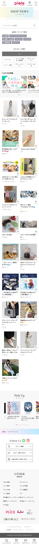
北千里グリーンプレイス (27, 501)
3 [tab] (22, 94)
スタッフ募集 (19, 446)
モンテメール (24, 482)
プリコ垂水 (6, 493)
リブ (21, 493)
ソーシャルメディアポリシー (14, 527)
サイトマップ (29, 529)
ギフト (16, 42)
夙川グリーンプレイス (26, 497)
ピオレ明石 (6, 482)
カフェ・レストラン (19, 65)
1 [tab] (18, 94)
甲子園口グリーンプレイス (11, 497)
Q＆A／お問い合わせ (19, 453)
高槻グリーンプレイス (10, 501)
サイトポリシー (28, 527)
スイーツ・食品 (8, 65)
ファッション (7, 59)
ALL (19, 54)
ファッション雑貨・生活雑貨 (19, 59)
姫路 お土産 (9, 39)
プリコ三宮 (6, 490)
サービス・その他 (31, 65)
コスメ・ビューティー (31, 59)
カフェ (19, 39)
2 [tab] (20, 94)
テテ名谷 (6, 505)
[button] (16, 424)
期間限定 (7, 42)
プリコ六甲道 (24, 486)
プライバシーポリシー (18, 529)
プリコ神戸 (6, 486)
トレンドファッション (19, 36)
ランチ (28, 39)
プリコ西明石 (24, 490)
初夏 (6, 36)
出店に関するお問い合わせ (19, 459)
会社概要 (8, 529)
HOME (4, 431)
